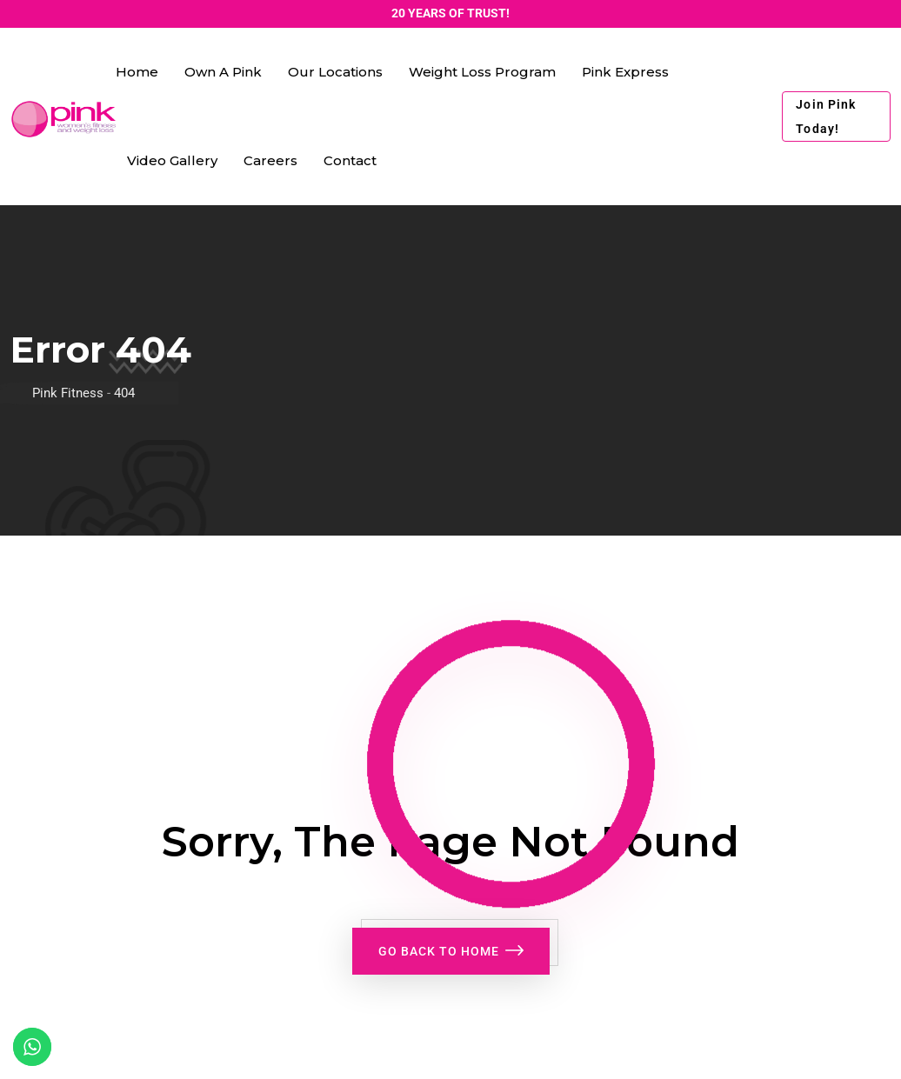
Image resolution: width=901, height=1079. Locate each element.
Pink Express (625, 71)
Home (137, 71)
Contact (350, 160)
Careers (270, 160)
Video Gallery (172, 160)
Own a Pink (223, 71)
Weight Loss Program (482, 71)
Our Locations (335, 71)
